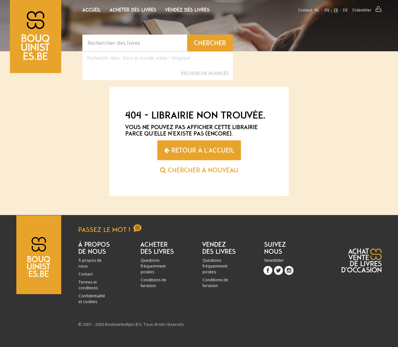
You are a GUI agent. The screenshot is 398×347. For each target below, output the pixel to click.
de (345, 10)
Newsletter (274, 260)
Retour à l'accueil (199, 150)
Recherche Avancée (204, 73)
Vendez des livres (187, 10)
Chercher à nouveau (199, 170)
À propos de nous (90, 263)
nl (317, 10)
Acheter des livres (133, 10)
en (326, 10)
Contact (305, 10)
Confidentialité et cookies (92, 298)
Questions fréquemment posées (153, 266)
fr (336, 10)
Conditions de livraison (153, 282)
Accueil (91, 10)
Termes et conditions (88, 285)
